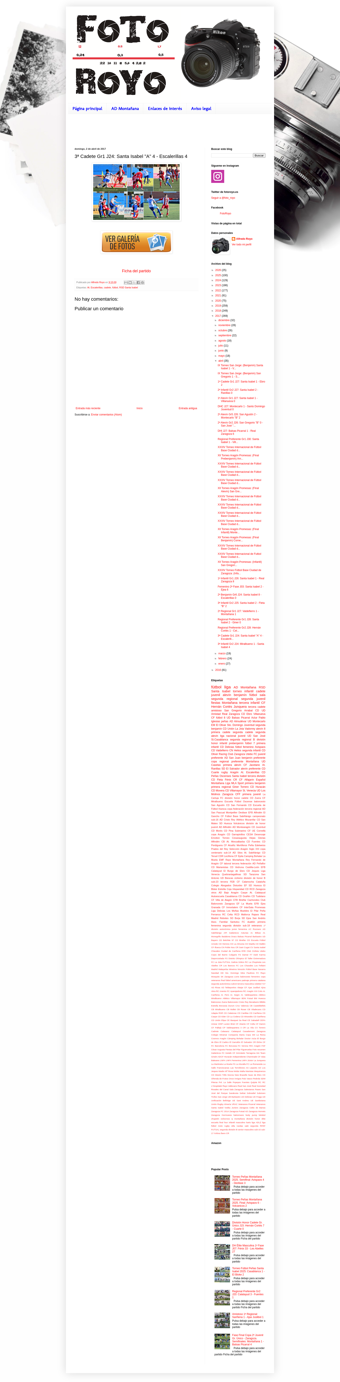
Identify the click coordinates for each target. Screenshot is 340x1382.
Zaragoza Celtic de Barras (252, 1107)
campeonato (259, 816)
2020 (218, 300)
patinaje (245, 980)
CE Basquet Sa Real (237, 1020)
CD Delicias (227, 746)
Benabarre (254, 1002)
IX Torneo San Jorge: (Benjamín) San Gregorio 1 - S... (239, 375)
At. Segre (235, 995)
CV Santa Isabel (257, 947)
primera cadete (220, 732)
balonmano (239, 1115)
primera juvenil (251, 794)
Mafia (242, 1071)
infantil (248, 691)
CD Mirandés (247, 1016)
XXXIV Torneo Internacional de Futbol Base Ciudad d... (239, 555)
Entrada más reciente (88, 408)
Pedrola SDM (259, 1078)
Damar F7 (247, 955)
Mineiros (233, 969)
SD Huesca (225, 823)
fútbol (115, 287)
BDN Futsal (247, 998)
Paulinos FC (253, 973)
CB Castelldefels (257, 1005)
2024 (218, 280)
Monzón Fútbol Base (247, 969)
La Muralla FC (242, 1064)
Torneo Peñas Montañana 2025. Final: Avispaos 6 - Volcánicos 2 (247, 1202)
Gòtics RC (243, 962)
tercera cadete (256, 706)
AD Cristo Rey (227, 819)
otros (213, 892)
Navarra (261, 969)
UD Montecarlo (256, 721)
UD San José (256, 735)
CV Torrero (260, 1027)
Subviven (261, 1093)
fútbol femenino (244, 746)
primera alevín (232, 765)
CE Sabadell (253, 1020)
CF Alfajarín (246, 779)
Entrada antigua (188, 408)
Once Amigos (235, 1078)
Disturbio (237, 885)
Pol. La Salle (225, 1082)
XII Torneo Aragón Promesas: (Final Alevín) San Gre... (238, 490)
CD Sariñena (259, 1016)
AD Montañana (125, 108)
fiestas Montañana (224, 702)
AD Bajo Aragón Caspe (233, 892)
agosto (222, 340)
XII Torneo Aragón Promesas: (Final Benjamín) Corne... (238, 539)
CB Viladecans (254, 1009)
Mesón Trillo (221, 1075)
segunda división (231, 925)
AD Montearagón (241, 827)
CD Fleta (217, 779)
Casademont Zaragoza (254, 1031)
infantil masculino (237, 1122)
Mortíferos (242, 845)
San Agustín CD (220, 805)
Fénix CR (231, 779)
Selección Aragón (238, 849)
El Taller (249, 958)
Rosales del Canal (220, 1089)
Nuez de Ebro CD (256, 1075)
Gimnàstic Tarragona (246, 1053)
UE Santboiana (257, 1100)
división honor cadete (236, 798)
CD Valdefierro (219, 750)
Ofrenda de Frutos (219, 1078)
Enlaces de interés (165, 108)
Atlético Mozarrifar (246, 819)
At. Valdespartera (249, 995)
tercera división (256, 776)
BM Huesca (259, 998)
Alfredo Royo (244, 238)
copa (214, 761)
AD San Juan (232, 757)
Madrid (214, 969)
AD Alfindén (225, 827)
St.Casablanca (219, 739)
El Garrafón (234, 1042)
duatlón (251, 922)
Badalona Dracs (229, 936)
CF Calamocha (245, 881)
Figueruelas (246, 1049)
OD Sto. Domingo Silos (233, 973)
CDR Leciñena (226, 856)
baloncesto (259, 801)
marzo (222, 653)
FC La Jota (216, 962)
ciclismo (238, 878)
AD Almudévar (238, 721)
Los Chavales (246, 965)
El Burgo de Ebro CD (237, 871)
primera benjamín (255, 783)
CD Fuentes (253, 841)
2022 (218, 290)
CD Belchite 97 (226, 940)
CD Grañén (244, 896)
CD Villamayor (233, 790)
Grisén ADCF (217, 1056)
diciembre (224, 320)
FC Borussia (231, 1046)
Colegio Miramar (219, 1035)
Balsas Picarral (245, 936)
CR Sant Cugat (242, 947)
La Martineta (217, 1064)
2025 (218, 275)
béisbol (262, 1115)
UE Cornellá (258, 830)
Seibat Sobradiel (248, 1093)
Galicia (234, 962)
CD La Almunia (237, 944)
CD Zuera (255, 798)
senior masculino (246, 1129)
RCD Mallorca (242, 914)
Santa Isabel (239, 776)
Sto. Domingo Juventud (241, 725)
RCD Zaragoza (257, 889)
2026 (218, 270)
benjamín (240, 695)
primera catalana (257, 980)
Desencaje (259, 834)
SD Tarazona (251, 874)
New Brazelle (241, 1075)
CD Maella (250, 944)
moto (220, 1126)
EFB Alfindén (255, 812)
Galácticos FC (217, 1053)
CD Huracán (257, 786)
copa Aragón (218, 834)
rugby (224, 772)
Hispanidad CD (240, 889)
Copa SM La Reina (255, 1035)
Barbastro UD (259, 936)
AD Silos (238, 852)
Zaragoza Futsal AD (238, 1111)
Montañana (252, 761)
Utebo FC (251, 754)
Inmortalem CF (234, 907)
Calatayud (236, 1031)
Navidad (215, 973)
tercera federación (241, 863)
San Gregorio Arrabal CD (241, 710)
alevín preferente (250, 768)
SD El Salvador (230, 768)
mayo (222, 355)
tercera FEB (228, 881)
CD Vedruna (237, 867)
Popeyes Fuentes (241, 1082)
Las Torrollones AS (239, 1068)
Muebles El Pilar (249, 910)
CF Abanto (241, 1024)
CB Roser (241, 1009)
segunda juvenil (253, 699)
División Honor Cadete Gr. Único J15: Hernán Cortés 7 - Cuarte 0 (248, 1225)
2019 (218, 305)
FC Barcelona (217, 1046)
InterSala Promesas (254, 907)
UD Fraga (257, 1097)
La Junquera (259, 1060)
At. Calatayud (257, 892)
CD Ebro (246, 714)
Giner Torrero (240, 786)
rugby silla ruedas (233, 1126)
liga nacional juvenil (232, 735)
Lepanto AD (255, 1068)
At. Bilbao (255, 933)
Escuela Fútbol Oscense (238, 801)
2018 (218, 310)
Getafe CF (230, 1053)
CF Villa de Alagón (221, 900)
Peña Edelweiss (256, 845)
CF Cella (251, 1024)
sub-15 (257, 1129)
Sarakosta (233, 1093)
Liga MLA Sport (234, 783)
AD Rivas (215, 987)
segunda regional (224, 699)
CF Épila (238, 856)
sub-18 (246, 925)
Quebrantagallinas (231, 874)
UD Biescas (226, 878)
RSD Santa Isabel (128, 287)
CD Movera (217, 790)
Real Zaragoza (231, 714)
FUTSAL (226, 962)
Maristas (249, 1071)
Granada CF (218, 907)
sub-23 (214, 881)
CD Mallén (260, 944)
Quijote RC (256, 1082)
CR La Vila (248, 1027)
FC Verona (243, 1046)
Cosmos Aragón (218, 1038)
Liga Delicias (218, 910)
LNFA (222, 1060)
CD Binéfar (240, 940)
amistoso (216, 710)
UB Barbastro (234, 1097)
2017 (218, 315)
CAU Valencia (242, 1005)
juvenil (215, 695)
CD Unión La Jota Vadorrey (239, 728)
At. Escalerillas (95, 287)
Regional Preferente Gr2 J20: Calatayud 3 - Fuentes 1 (247, 1294)
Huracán (228, 1056)
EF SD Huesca (253, 885)
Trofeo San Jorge (219, 1097)
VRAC (235, 1104)
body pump (251, 1115)
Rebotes (224, 918)
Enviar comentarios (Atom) (106, 414)
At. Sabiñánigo (252, 852)
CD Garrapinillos (236, 834)
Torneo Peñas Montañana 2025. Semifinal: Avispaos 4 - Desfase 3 (248, 1180)
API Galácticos (231, 933)
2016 (218, 669)
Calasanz (225, 1031)
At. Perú (225, 995)
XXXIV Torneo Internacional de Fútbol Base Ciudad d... (239, 449)
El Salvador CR (248, 1042)
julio (221, 345)
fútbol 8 (220, 717)
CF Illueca (216, 947)
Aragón (234, 772)
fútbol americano (233, 980)
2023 (218, 285)
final (223, 980)
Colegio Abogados (221, 885)
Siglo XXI (254, 849)
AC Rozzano (254, 929)
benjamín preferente (253, 757)
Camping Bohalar (253, 856)
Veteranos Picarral (246, 1104)
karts (248, 1122)
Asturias (244, 933)
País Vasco (247, 1078)
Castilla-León (252, 867)
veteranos (257, 925)
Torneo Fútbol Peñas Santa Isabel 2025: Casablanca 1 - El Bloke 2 (248, 1271)
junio (221, 350)
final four (223, 1122)
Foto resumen (259, 1049)
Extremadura (259, 958)
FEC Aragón (255, 1046)
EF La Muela (244, 903)
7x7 (263, 984)
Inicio (140, 408)
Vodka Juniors (231, 1107)
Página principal (87, 108)
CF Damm (260, 1024)
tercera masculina (245, 984)
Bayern (214, 940)
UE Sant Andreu (240, 1100)
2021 (218, 295)
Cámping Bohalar (235, 1038)
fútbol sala (257, 695)
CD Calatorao (230, 1013)
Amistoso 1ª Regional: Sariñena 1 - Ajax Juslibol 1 (248, 1316)
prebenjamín (236, 743)
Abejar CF (242, 987)
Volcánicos (239, 823)
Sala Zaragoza (236, 1089)
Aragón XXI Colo (254, 991)
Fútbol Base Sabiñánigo (238, 816)
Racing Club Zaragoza (232, 754)
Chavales (215, 951)
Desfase (243, 812)
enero (222, 663)
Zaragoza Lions (231, 976)
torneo (237, 691)
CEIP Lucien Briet (226, 1024)
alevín (227, 695)
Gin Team (260, 1053)
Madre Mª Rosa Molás (229, 1071)
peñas (224, 721)
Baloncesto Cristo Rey (238, 1002)
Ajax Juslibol (254, 987)
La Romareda (256, 1064)
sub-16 (214, 819)
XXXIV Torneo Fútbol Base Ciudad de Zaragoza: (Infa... (239, 572)
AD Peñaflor (258, 863)
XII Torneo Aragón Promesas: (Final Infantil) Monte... (238, 531)
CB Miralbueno (218, 1009)
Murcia (230, 1075)
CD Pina (229, 830)
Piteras (214, 1082)
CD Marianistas (219, 867)
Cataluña (260, 881)
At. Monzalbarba (236, 841)
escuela (214, 1122)
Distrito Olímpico (236, 958)
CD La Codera (233, 1016)
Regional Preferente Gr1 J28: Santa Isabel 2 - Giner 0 (238, 621)
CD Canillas (243, 1013)
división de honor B (254, 878)
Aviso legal (201, 108)
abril (221, 360)
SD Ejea (246, 918)
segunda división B (228, 1129)
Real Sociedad (258, 1086)
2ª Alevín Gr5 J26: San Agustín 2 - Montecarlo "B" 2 (237, 416)
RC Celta (227, 914)
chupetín (215, 1119)
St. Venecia (249, 790)
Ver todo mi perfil (241, 244)
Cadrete (215, 1031)
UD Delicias (246, 1097)
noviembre (224, 325)
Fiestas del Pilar (233, 1049)
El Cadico (224, 1042)
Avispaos (260, 746)
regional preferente (231, 761)
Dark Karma (259, 955)
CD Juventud (258, 827)
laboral (227, 863)
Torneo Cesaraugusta (234, 838)
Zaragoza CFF (231, 794)
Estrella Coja (225, 889)
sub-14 (227, 852)
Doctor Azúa (250, 1038)
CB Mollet (231, 1009)
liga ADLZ (256, 1122)
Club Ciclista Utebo (256, 951)
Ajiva (263, 987)
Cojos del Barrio (219, 955)
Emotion (215, 838)
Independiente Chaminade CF (247, 1056)
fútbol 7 (250, 743)
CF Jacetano (252, 765)
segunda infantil (251, 750)
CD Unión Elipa (218, 1020)
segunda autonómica (220, 984)
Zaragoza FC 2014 (220, 1111)
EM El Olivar (218, 725)
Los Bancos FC (231, 965)
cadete (107, 287)
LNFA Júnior (247, 1060)
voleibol (258, 984)
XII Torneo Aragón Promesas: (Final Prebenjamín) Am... (238, 457)
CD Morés (216, 830)
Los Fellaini (259, 965)
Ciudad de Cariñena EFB (233, 951)
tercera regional (253, 809)
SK (222, 976)
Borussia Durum (227, 1005)
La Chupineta (255, 962)
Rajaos (255, 914)
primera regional (221, 786)
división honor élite (255, 1119)
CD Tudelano (258, 896)
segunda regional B (242, 739)
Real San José (244, 1086)
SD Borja (235, 918)
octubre (223, 330)
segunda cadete (243, 732)
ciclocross (225, 1119)
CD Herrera (224, 944)
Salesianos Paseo (252, 1089)
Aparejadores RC (238, 991)
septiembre (225, 335)
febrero (222, 658)
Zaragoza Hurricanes (221, 1115)
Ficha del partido (136, 271)
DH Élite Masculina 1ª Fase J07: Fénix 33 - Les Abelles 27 (248, 1248)
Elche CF (261, 1042)
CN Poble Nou (228, 947)
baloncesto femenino (250, 976)
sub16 (234, 984)
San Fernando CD (241, 805)
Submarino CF (243, 830)
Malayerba (223, 969)
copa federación (235, 809)
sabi (247, 1126)
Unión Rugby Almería (221, 1104)
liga (227, 687)
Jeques (255, 871)
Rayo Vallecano (230, 1086)
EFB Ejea (259, 903)
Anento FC (225, 991)
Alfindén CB (218, 841)
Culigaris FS (235, 955)
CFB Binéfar (239, 900)
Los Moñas (233, 910)
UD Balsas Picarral (238, 717)
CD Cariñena (255, 1013)
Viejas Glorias (257, 838)
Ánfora (217, 1133)
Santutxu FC (237, 922)
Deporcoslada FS (219, 958)
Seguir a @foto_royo (223, 197)
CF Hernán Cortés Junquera (238, 704)
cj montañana (238, 1119)
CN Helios (235, 750)
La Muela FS (229, 1064)
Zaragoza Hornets (257, 1111)
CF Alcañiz (229, 845)
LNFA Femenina (233, 1060)
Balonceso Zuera (219, 1002)
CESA (249, 834)
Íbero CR (225, 1133)
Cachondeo (253, 900)
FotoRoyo (225, 213)
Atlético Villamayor (231, 998)
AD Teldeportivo (228, 987)
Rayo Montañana (235, 859)
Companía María (236, 1035)
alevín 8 (260, 728)
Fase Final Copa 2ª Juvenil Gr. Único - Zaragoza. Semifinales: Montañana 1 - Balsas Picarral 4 (248, 1340)
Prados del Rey (219, 849)
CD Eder (222, 1016)
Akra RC (215, 991)
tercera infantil (249, 702)
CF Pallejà (216, 1027)
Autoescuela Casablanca (224, 896)
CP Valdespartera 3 (232, 1027)
